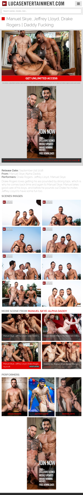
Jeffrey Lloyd (41, 177)
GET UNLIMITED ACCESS (41, 78)
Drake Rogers (25, 177)
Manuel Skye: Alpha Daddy (25, 173)
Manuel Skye (58, 177)
